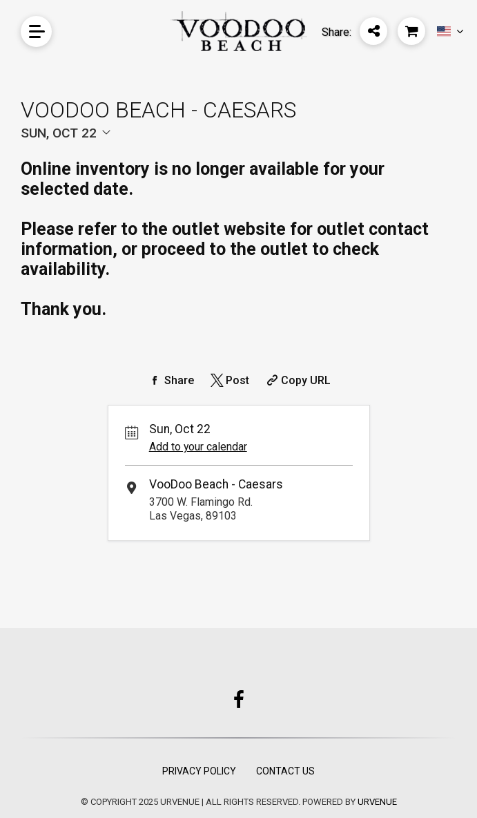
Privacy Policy (199, 771)
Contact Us (285, 771)
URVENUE (377, 802)
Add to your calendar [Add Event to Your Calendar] (198, 446)
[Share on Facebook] (170, 380)
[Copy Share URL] (297, 380)
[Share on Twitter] (229, 380)
